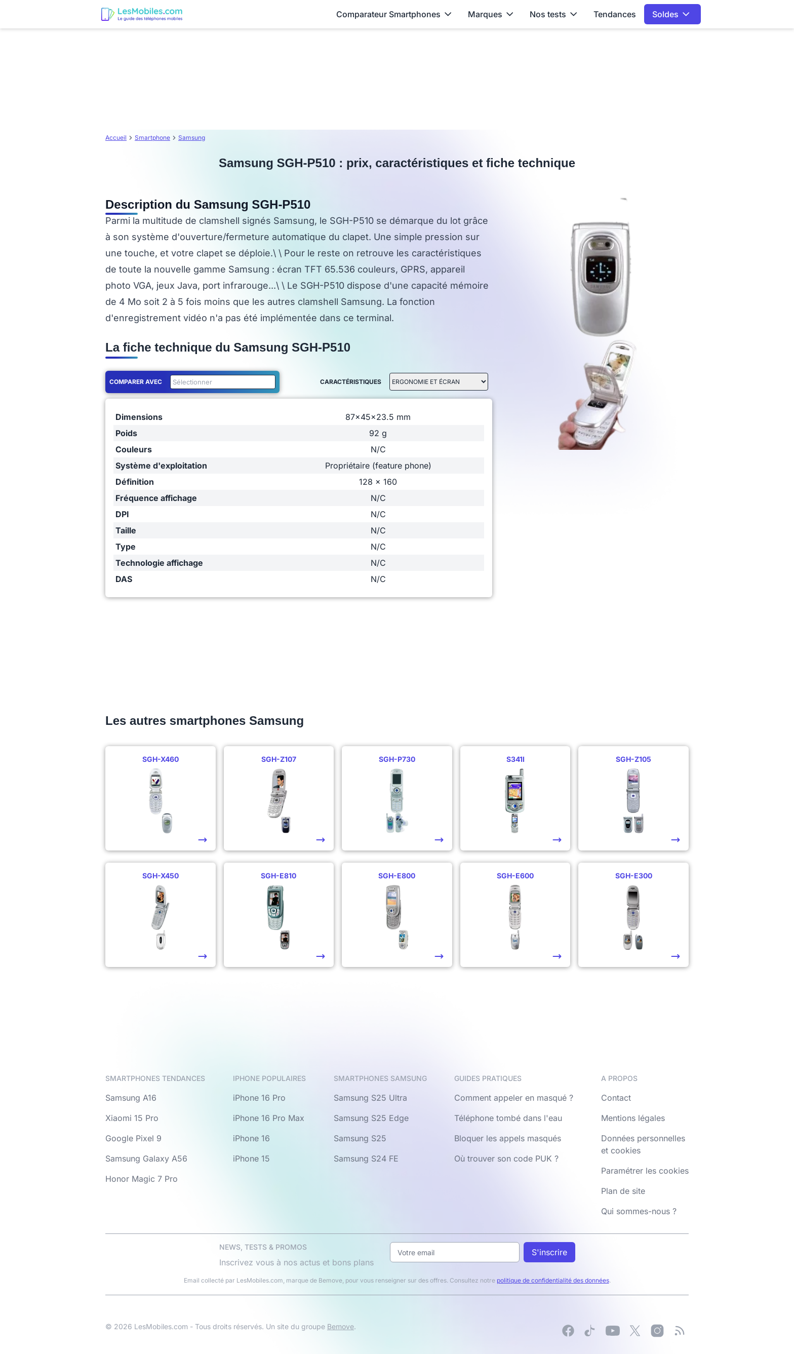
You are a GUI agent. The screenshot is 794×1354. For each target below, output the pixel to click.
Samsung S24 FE (366, 1158)
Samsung (191, 137)
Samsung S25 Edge (371, 1118)
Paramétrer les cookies (645, 1171)
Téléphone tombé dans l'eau (508, 1118)
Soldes (671, 14)
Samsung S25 (360, 1138)
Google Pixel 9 (133, 1138)
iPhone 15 (251, 1158)
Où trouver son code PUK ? (506, 1158)
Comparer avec (135, 381)
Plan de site (623, 1191)
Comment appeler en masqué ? (513, 1098)
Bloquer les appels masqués (507, 1138)
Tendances (614, 14)
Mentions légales (633, 1118)
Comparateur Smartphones (394, 14)
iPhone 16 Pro (259, 1098)
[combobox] (221, 381)
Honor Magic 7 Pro (141, 1179)
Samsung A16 (130, 1098)
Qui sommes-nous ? (639, 1211)
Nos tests (553, 14)
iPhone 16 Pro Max (268, 1118)
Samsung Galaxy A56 (146, 1158)
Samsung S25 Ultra (370, 1098)
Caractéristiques (350, 381)
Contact (616, 1098)
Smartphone (152, 137)
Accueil (116, 137)
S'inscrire (549, 1252)
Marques (490, 14)
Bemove (340, 1326)
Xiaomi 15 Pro (131, 1118)
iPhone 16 (251, 1138)
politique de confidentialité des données (553, 1280)
